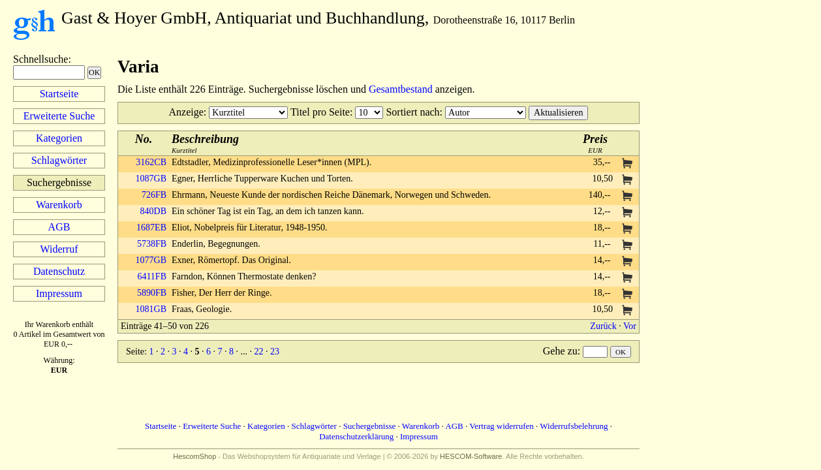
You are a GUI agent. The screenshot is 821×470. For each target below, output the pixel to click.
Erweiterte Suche (59, 115)
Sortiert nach (412, 112)
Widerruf (59, 249)
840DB (153, 211)
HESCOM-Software (471, 456)
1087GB (151, 178)
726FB (154, 195)
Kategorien (59, 138)
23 (274, 351)
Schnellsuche (40, 59)
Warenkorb (59, 204)
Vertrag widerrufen (501, 426)
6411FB (151, 276)
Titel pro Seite (320, 112)
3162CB (151, 162)
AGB (59, 226)
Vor (629, 326)
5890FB (151, 293)
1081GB (151, 309)
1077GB (151, 260)
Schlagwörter (59, 160)
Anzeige (186, 112)
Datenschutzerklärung (356, 436)
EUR (595, 143)
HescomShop (194, 456)
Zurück (603, 326)
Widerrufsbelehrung (574, 426)
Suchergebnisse (369, 426)
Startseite (59, 93)
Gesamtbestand (401, 89)
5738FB (151, 244)
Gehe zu (560, 350)
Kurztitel (205, 143)
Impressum (59, 293)
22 (258, 351)
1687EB (151, 227)
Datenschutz (59, 271)
